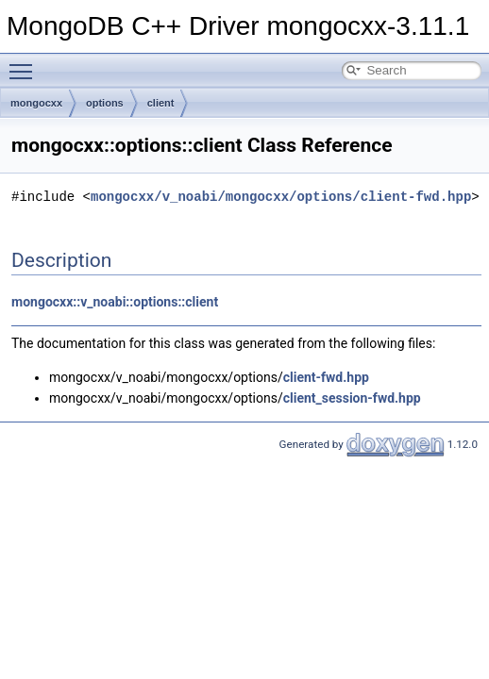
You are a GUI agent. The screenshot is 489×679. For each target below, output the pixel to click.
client (161, 102)
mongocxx (36, 102)
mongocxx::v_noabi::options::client (114, 301)
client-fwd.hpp (326, 377)
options (105, 102)
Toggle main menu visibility (25, 63)
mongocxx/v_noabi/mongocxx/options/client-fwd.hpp (281, 197)
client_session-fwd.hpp (352, 398)
